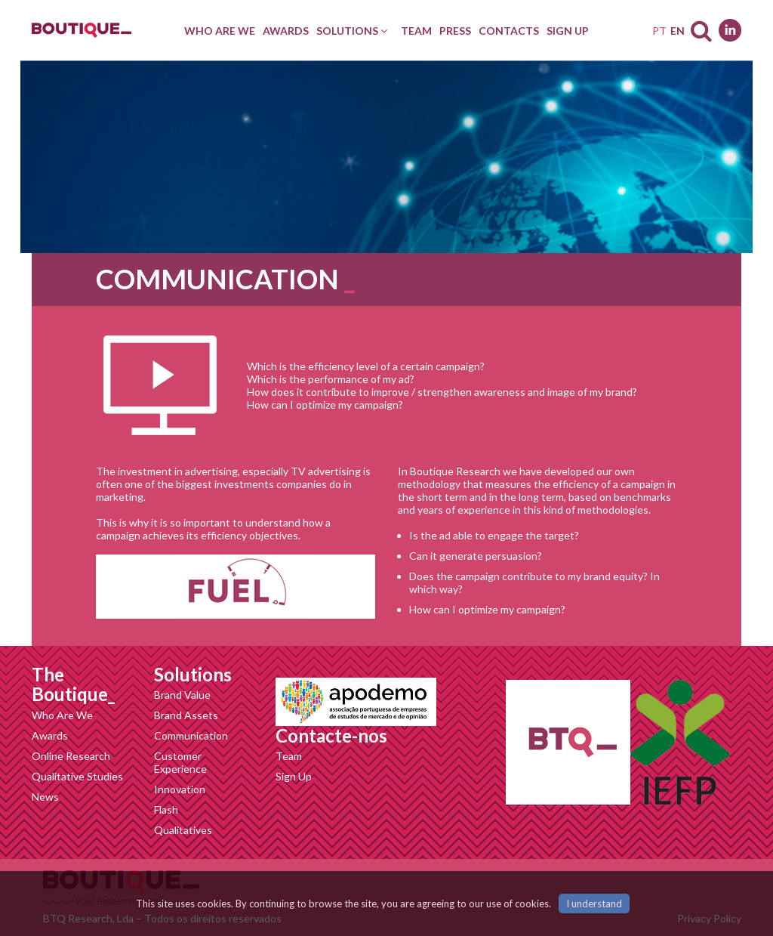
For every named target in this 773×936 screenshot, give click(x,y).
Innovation (179, 789)
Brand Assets (186, 715)
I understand (594, 903)
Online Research (71, 755)
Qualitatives (183, 829)
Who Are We (62, 715)
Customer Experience (180, 762)
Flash (166, 809)
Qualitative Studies (77, 776)
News (45, 796)
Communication (191, 735)
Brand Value (182, 694)
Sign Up (294, 776)
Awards (50, 735)
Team (289, 755)
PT (659, 30)
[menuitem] (219, 30)
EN (677, 30)
